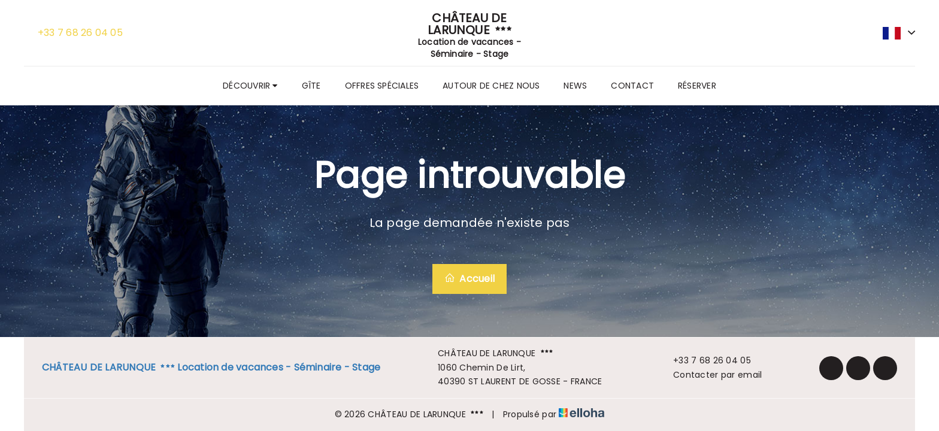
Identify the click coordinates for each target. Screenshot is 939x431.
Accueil (469, 279)
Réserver (697, 86)
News (575, 86)
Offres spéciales (382, 86)
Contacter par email (710, 375)
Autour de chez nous (491, 86)
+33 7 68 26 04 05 (705, 360)
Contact (632, 86)
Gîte (311, 86)
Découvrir (250, 86)
